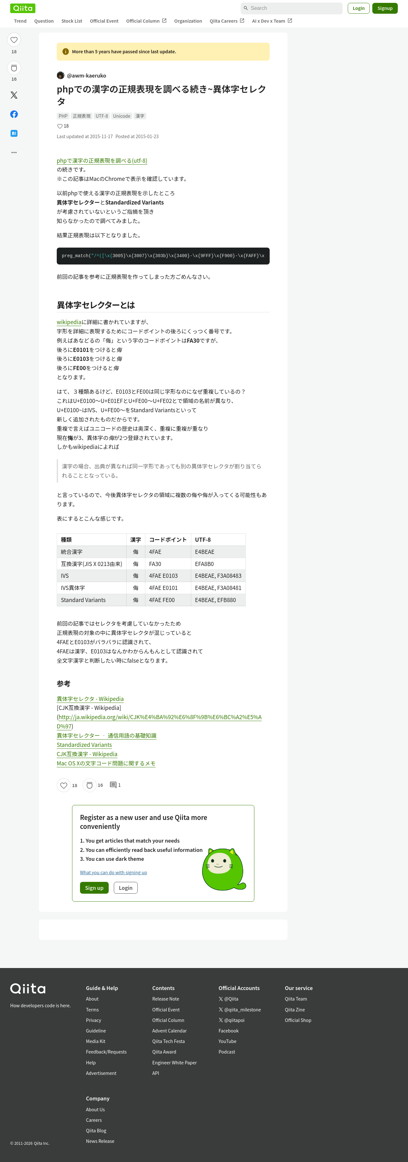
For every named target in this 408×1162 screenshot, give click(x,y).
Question (44, 21)
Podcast (227, 1051)
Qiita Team (296, 998)
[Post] (14, 95)
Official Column (146, 21)
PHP (63, 116)
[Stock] (14, 68)
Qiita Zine (295, 1009)
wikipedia (69, 322)
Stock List (72, 21)
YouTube (228, 1041)
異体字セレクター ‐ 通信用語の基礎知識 (107, 735)
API (155, 1073)
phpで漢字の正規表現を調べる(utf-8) (102, 160)
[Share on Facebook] (14, 114)
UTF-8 (102, 116)
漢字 (139, 116)
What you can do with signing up (113, 872)
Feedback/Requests (106, 1051)
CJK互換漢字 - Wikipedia (87, 754)
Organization (188, 21)
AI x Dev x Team (272, 21)
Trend (20, 21)
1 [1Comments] (115, 785)
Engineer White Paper (174, 1062)
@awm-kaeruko (81, 75)
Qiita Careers (227, 21)
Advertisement (101, 1073)
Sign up (94, 887)
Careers (94, 1120)
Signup (385, 8)
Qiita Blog (96, 1130)
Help (91, 1062)
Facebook (229, 1030)
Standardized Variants (84, 745)
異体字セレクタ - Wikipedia (90, 699)
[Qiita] (22, 8)
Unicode (121, 116)
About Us (95, 1109)
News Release (100, 1141)
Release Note (165, 998)
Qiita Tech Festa (168, 1041)
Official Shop (298, 1020)
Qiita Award (164, 1051)
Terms (92, 1009)
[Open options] (14, 152)
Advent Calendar (169, 1030)
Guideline (96, 1030)
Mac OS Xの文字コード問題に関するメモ (106, 763)
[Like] (14, 40)
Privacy (93, 1020)
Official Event (104, 21)
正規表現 (82, 116)
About (92, 998)
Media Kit (96, 1041)
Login (359, 8)
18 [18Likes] (14, 51)
